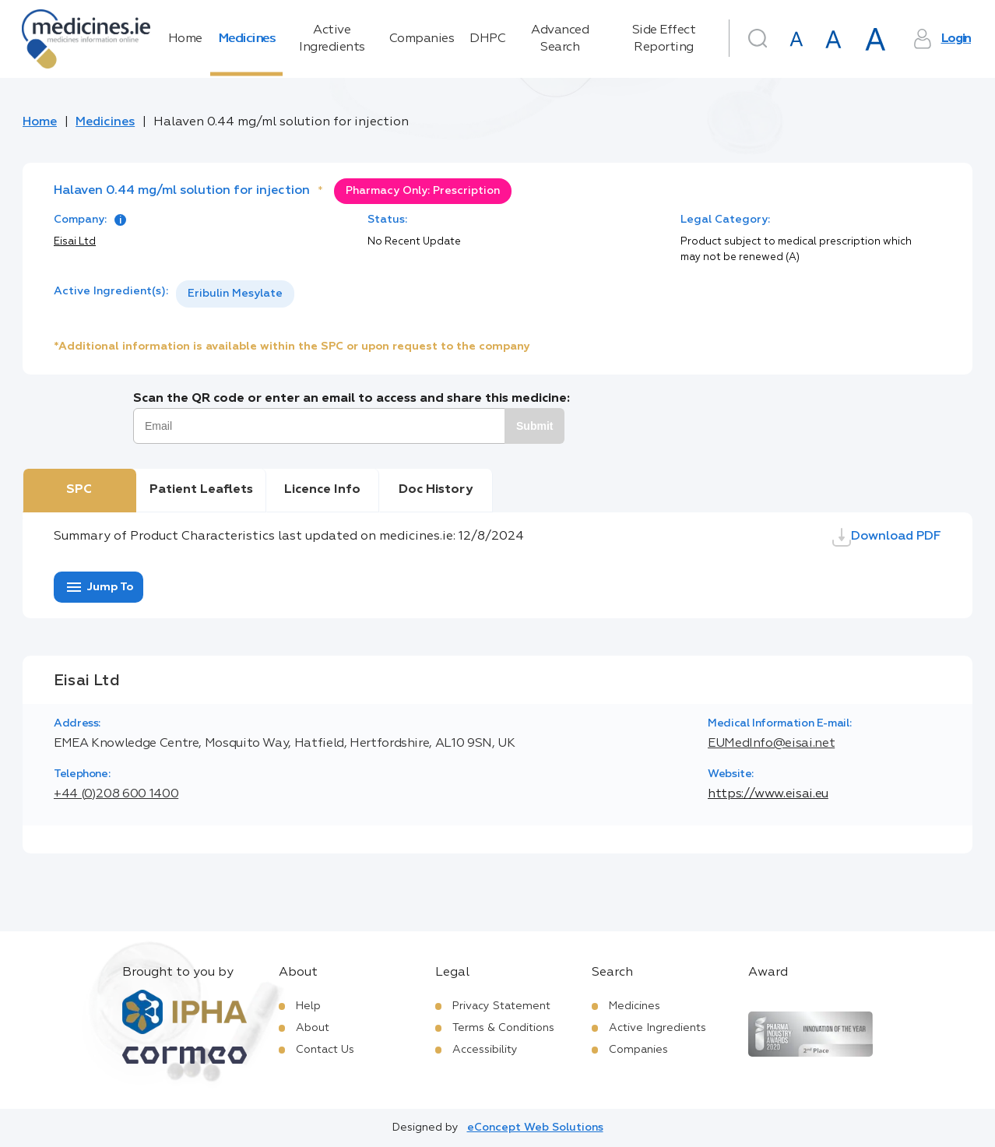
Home (185, 39)
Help (308, 1006)
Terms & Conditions (503, 1027)
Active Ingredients (332, 39)
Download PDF (886, 537)
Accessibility (485, 1049)
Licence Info (322, 490)
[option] (235, 294)
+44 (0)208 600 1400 (116, 794)
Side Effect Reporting (664, 39)
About (312, 1027)
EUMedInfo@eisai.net (771, 743)
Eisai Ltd (75, 242)
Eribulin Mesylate (235, 293)
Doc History (436, 490)
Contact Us (325, 1049)
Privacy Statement (501, 1006)
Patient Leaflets (201, 490)
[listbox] (235, 294)
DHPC (487, 39)
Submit (534, 426)
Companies (422, 39)
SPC (79, 490)
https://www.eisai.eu (768, 794)
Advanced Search (560, 39)
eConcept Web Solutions (535, 1127)
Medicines (247, 39)
